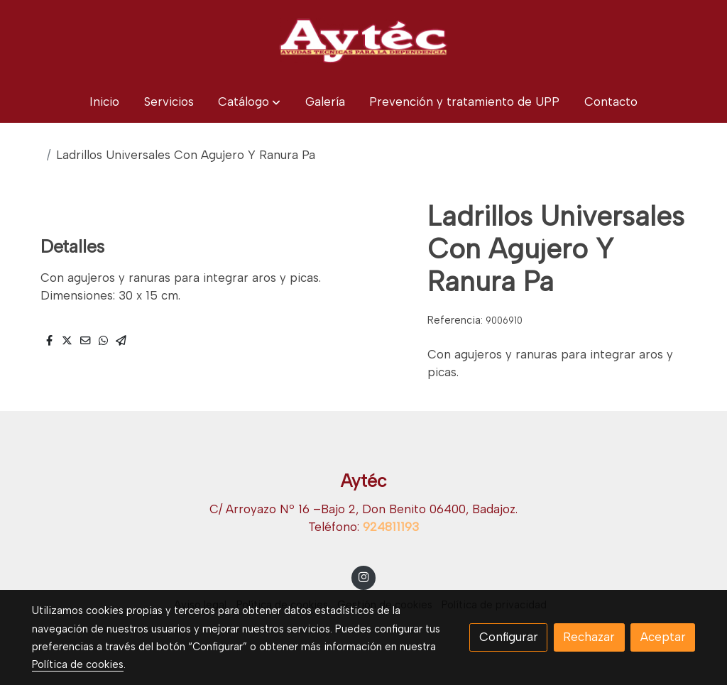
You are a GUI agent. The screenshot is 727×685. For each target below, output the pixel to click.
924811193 (391, 527)
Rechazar (589, 637)
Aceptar (663, 637)
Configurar (508, 637)
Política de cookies (78, 664)
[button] (249, 102)
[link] (363, 40)
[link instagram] (363, 576)
